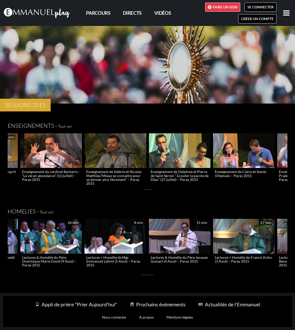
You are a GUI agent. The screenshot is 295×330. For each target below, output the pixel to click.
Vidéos (162, 13)
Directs (132, 13)
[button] (145, 189)
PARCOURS (98, 13)
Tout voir (65, 126)
